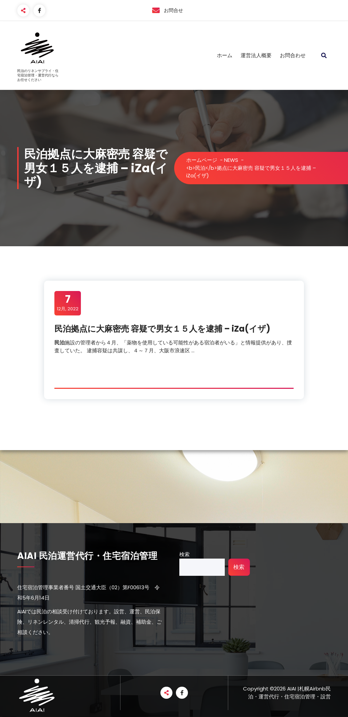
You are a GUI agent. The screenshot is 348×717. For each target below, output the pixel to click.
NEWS (231, 160)
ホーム (224, 55)
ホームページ (201, 160)
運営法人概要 (256, 55)
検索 (184, 554)
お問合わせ (293, 55)
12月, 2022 (67, 302)
